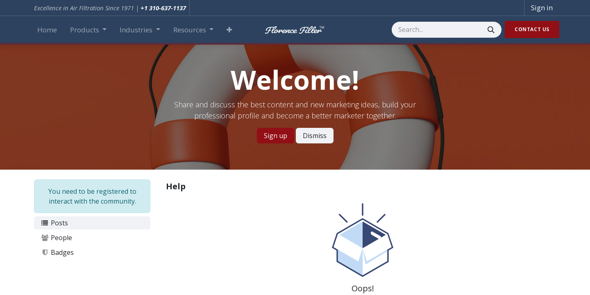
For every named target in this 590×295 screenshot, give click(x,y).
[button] (229, 30)
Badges (57, 252)
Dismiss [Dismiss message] (315, 135)
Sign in (542, 7)
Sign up (275, 135)
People (56, 237)
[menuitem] (47, 30)
